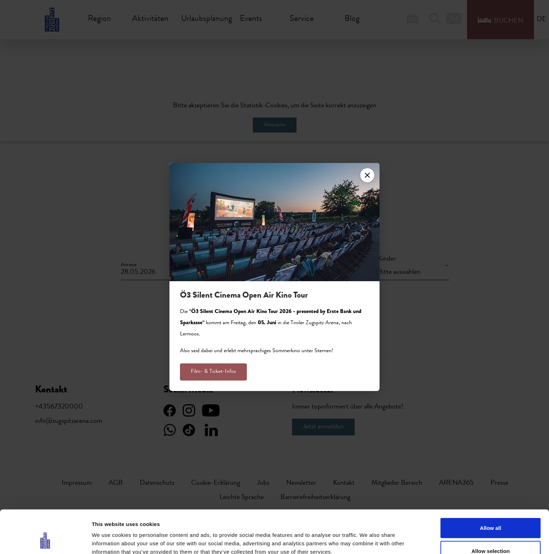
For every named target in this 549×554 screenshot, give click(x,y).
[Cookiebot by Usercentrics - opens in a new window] (45, 540)
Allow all (490, 489)
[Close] (367, 175)
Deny (490, 535)
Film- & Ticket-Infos (213, 372)
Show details (367, 536)
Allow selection (490, 513)
